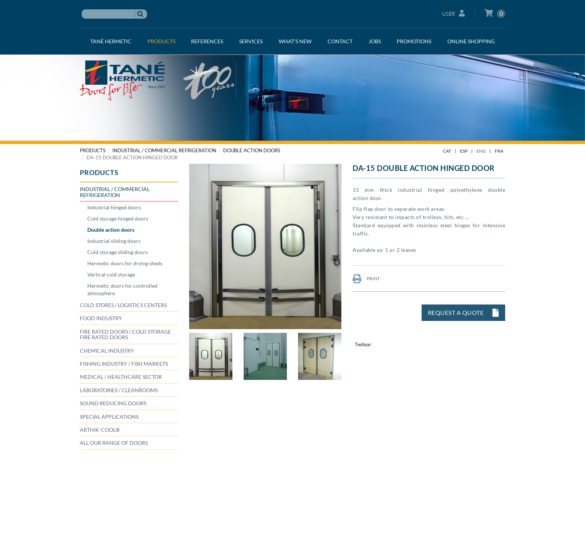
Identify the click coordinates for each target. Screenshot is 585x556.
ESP (463, 151)
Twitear (363, 344)
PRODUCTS (93, 150)
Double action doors (251, 150)
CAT (447, 151)
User (453, 13)
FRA (499, 151)
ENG (481, 151)
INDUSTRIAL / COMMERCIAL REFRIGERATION (164, 150)
